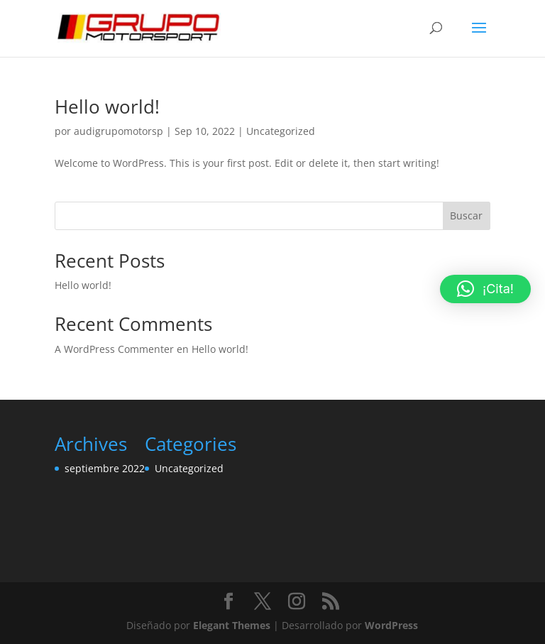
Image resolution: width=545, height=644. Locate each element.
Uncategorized (280, 131)
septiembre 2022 (105, 468)
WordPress (391, 625)
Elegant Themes (231, 625)
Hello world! (107, 106)
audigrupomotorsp (118, 131)
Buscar (466, 215)
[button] (485, 289)
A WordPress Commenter (114, 349)
